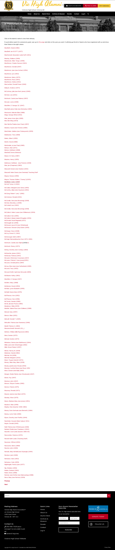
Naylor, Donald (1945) (11, 423)
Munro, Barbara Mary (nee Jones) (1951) (17, 401)
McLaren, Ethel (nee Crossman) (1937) (16, 258)
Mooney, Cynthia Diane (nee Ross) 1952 (17, 368)
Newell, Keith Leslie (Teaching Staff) (15, 438)
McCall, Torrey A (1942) (12, 184)
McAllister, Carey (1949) (12, 182)
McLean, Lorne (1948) (11, 102)
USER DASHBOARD (73, 6)
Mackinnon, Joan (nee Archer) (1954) (16, 70)
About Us (43, 513)
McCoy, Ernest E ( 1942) (12, 233)
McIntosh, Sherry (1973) (12, 246)
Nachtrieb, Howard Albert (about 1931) (16, 421)
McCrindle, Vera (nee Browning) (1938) (16, 200)
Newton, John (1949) (11, 448)
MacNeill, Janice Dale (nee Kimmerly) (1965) (18, 109)
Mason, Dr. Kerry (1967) (12, 156)
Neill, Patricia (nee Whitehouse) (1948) (16, 427)
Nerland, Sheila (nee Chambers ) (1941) (16, 429)
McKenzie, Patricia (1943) (12, 256)
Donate (43, 524)
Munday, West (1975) (11, 397)
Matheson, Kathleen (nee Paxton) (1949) (17, 163)
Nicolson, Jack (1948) (11, 455)
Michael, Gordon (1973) (11, 339)
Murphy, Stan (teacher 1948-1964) (15, 407)
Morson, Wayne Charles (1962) (14, 383)
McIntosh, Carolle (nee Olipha (13, 243)
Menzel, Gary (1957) (10, 312)
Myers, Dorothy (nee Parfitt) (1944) (15, 417)
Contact (43, 527)
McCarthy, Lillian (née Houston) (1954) (16, 190)
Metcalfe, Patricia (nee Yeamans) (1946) (17, 322)
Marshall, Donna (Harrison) (12, 152)
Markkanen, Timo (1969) (12, 135)
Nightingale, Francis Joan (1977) (14, 464)
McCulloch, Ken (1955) (11, 216)
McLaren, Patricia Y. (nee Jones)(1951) (16, 260)
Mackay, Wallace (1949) (12, 58)
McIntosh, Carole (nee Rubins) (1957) (16, 98)
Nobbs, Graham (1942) (11, 470)
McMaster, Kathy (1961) (12, 275)
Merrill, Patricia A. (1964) (12, 326)
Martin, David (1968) (11, 142)
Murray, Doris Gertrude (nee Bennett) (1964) (18, 410)
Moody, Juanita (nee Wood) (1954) (15, 366)
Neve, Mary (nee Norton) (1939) (14, 477)
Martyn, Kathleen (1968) (12, 150)
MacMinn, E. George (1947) (13, 279)
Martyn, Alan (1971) (10, 148)
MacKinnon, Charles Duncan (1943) (15, 63)
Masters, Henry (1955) (11, 159)
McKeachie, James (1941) (12, 253)
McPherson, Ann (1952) (12, 295)
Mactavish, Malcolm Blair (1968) (14, 112)
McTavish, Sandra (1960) (12, 301)
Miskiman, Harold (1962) (12, 353)
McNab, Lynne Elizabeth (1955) (14, 288)
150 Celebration (104, 6)
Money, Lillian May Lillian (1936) (14, 362)
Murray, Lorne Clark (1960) (12, 414)
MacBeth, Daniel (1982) (12, 48)
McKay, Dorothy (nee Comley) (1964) (16, 250)
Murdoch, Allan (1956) (11, 404)
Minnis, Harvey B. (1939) (12, 351)
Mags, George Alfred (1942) (13, 115)
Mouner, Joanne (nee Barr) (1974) (15, 394)
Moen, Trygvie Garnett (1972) (13, 360)
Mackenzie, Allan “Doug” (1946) (14, 61)
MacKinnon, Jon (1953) (11, 74)
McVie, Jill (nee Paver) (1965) (13, 304)
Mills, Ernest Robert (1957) (12, 347)
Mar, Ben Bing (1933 (11, 120)
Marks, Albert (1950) (11, 138)
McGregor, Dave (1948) (11, 231)
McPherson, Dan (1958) (12, 299)
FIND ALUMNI (90, 6)
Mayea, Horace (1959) (11, 176)
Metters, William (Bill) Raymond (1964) (16, 332)
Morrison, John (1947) (11, 381)
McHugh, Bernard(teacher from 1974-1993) (18, 239)
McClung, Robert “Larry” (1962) (14, 193)
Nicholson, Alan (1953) (11, 458)
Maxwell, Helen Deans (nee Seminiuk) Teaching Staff (21, 172)
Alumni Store (45, 516)
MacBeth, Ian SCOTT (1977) (13, 51)
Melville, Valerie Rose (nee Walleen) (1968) (17, 308)
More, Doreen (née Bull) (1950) (14, 370)
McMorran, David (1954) (12, 286)
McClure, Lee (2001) (10, 95)
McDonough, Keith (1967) (12, 237)
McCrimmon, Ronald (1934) (13, 197)
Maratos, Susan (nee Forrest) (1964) (15, 128)
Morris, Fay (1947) (10, 377)
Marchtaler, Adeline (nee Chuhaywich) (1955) (18, 131)
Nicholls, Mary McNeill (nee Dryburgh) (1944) (18, 451)
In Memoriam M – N (15, 23)
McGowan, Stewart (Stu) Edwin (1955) (16, 227)
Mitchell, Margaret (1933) (12, 357)
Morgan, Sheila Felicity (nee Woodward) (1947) (19, 374)
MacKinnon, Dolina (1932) (12, 82)
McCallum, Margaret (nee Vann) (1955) (16, 188)
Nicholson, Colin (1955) (11, 462)
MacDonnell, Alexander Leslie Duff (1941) (17, 55)
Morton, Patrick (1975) (11, 387)
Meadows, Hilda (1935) (11, 306)
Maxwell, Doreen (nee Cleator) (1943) (16, 169)
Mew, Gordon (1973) (11, 335)
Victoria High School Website (15, 539)
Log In (42, 531)
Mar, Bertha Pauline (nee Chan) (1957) (16, 124)
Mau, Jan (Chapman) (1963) (13, 165)
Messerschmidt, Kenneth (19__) (14, 328)
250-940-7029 (11, 527)
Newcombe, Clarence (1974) (13, 435)
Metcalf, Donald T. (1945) (12, 319)
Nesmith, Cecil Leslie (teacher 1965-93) (17, 431)
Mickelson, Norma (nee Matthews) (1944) (17, 342)
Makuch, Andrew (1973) (12, 88)
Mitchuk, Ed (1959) (10, 355)
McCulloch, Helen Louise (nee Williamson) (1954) (19, 212)
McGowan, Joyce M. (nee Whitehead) (16, 225)
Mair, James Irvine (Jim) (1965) (13, 118)
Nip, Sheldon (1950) (10, 468)
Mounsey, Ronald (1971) (12, 390)
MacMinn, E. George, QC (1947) (14, 105)
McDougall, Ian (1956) (11, 223)
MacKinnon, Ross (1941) (12, 79)
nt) (28, 243)
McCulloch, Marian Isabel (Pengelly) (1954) (17, 218)
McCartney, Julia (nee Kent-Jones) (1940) (17, 91)
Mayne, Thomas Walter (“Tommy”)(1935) (17, 179)
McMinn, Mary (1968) (11, 282)
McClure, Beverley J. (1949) (13, 203)
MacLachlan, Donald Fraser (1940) (15, 84)
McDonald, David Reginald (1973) (15, 220)
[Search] (87, 14)
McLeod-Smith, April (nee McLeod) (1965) (17, 272)
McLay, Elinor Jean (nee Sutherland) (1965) (17, 266)
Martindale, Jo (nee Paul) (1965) (14, 145)
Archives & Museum (44, 520)
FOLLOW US (97, 524)
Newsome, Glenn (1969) (12, 446)
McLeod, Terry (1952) (11, 268)
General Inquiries (12, 534)
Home (42, 509)
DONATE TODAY (98, 517)
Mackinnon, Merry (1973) (12, 77)
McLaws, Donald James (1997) (14, 262)
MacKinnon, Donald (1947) (12, 67)
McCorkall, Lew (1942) (11, 205)
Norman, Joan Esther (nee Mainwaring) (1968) (18, 475)
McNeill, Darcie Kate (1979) (13, 292)
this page (42, 42)
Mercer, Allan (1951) (10, 315)
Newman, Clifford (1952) (12, 442)
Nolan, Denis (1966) (10, 473)
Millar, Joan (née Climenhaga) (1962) (15, 345)
